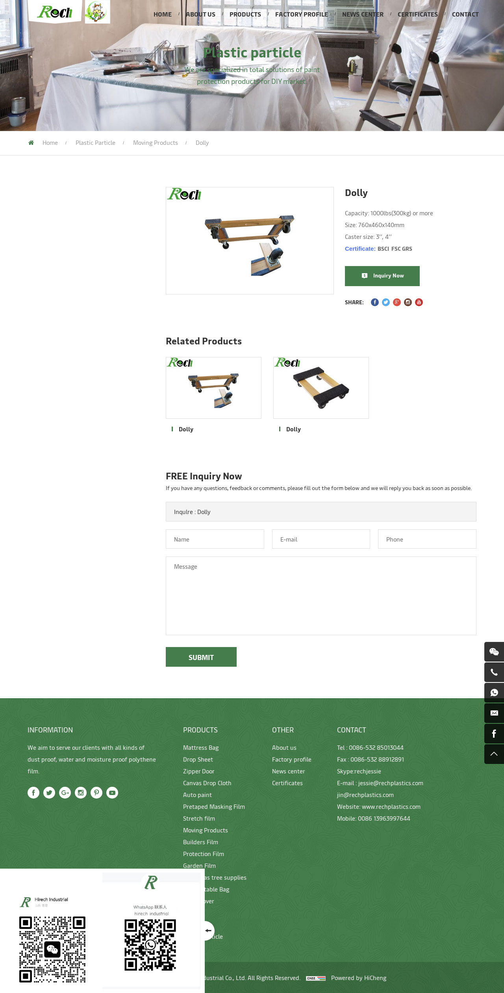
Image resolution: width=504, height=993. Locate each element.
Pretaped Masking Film (56, 304)
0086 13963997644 (384, 818)
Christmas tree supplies (57, 477)
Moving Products (47, 339)
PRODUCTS (245, 13)
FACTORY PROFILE (301, 13)
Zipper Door (40, 251)
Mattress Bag (42, 215)
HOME (163, 13)
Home (50, 142)
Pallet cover (41, 512)
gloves (32, 530)
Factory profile (291, 759)
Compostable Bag (48, 494)
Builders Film (42, 424)
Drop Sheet (39, 233)
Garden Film (40, 459)
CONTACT (465, 13)
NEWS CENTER (363, 13)
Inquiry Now (399, 275)
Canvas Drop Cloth (49, 268)
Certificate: (389, 248)
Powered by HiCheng (358, 977)
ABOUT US (200, 13)
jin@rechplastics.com (365, 794)
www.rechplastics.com (391, 806)
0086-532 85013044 (376, 747)
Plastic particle (95, 142)
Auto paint (38, 286)
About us (284, 747)
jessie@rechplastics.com (390, 782)
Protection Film (45, 441)
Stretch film (40, 322)
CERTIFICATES (418, 13)
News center (288, 771)
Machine (35, 548)
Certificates (287, 782)
